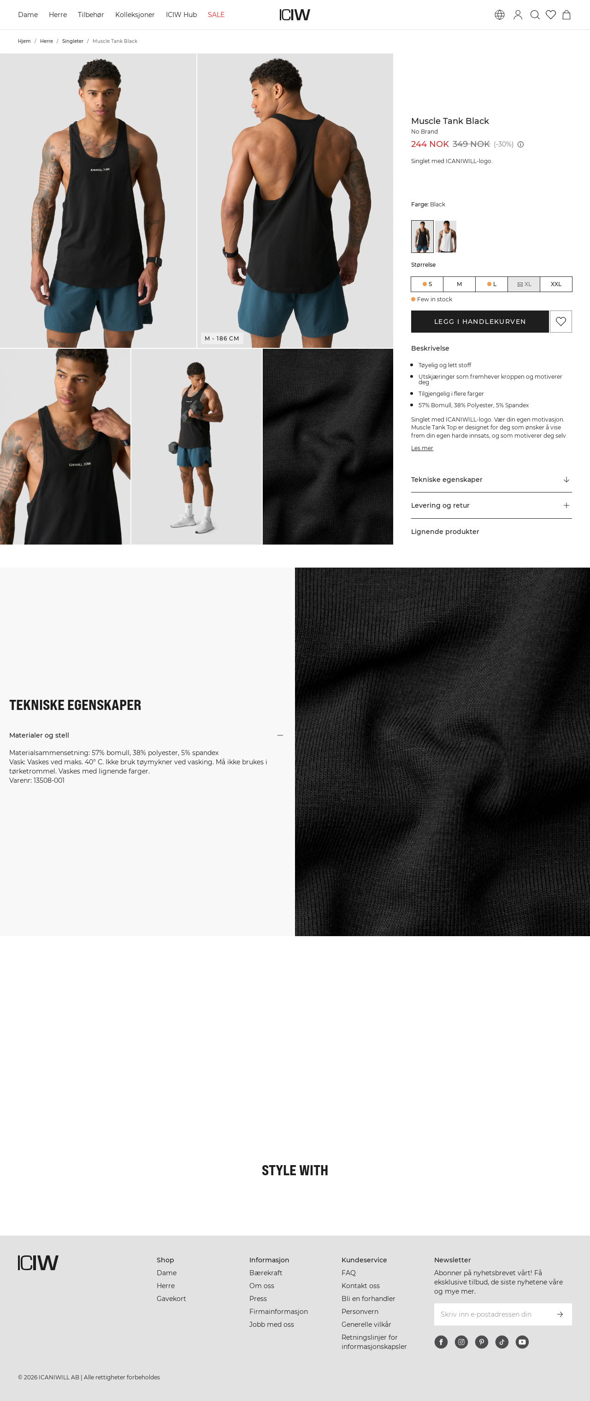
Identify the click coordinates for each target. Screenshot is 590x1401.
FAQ (349, 1273)
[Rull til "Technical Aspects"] (491, 479)
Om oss (261, 1286)
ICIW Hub (181, 15)
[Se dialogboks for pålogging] (518, 15)
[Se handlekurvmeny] (566, 15)
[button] (98, 200)
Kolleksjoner (135, 15)
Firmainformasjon (278, 1311)
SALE (216, 15)
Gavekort (171, 1299)
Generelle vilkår (366, 1324)
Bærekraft (266, 1273)
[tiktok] (502, 1342)
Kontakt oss (361, 1286)
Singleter (72, 41)
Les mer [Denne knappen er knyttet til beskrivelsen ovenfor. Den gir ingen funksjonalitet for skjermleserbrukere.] (422, 448)
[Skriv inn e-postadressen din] (490, 1314)
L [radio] (494, 284)
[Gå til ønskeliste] (551, 15)
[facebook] (441, 1342)
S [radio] (430, 284)
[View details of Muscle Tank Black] (422, 236)
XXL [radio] (556, 284)
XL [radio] (524, 284)
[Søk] (535, 15)
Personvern (360, 1311)
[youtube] (522, 1342)
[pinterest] (481, 1342)
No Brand (424, 131)
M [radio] (459, 284)
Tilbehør (91, 15)
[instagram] (461, 1342)
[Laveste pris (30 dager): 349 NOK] (521, 144)
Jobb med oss (271, 1324)
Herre (58, 15)
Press (258, 1299)
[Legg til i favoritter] (561, 322)
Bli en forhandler (368, 1299)
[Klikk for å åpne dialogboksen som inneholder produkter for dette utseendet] (49, 985)
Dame (28, 15)
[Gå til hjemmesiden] (295, 14)
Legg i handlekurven (480, 321)
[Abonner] (560, 1314)
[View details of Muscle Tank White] (446, 236)
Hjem (24, 41)
